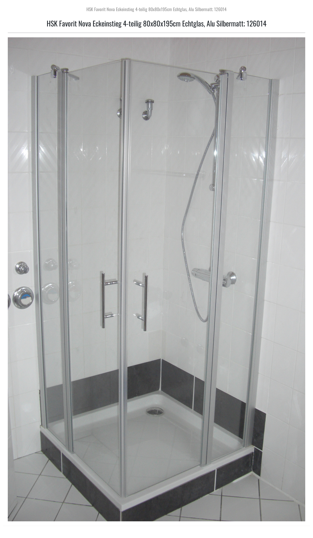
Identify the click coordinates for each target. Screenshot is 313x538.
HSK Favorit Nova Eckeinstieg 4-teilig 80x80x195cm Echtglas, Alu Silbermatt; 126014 (156, 9)
